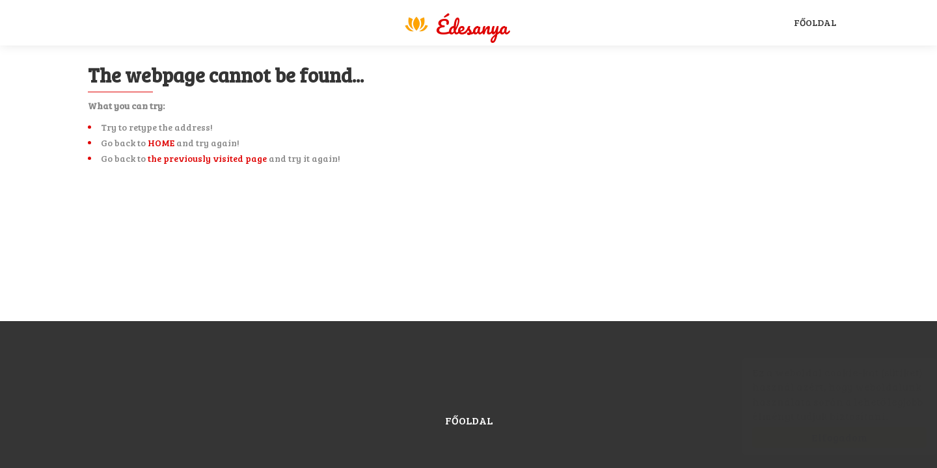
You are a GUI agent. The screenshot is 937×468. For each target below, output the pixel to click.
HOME (161, 142)
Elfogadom (826, 437)
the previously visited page (207, 158)
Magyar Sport (455, 24)
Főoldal (815, 22)
